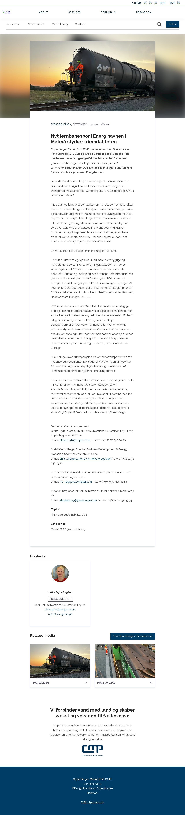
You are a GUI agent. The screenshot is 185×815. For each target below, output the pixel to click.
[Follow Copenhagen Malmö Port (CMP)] (172, 24)
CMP (63, 529)
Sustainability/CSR (75, 514)
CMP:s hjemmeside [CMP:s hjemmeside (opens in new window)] (92, 802)
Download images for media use (132, 636)
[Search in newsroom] (159, 24)
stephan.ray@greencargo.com (78, 500)
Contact (80, 24)
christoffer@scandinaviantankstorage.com (85, 458)
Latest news (13, 24)
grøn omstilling (75, 529)
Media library (60, 24)
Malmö (55, 529)
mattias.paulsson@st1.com (76, 481)
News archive (36, 24)
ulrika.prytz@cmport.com (75, 440)
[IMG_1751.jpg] (60, 661)
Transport (57, 514)
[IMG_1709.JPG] (125, 661)
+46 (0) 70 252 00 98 (60, 614)
